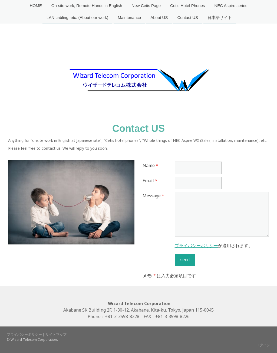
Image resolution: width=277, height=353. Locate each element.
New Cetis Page (146, 5)
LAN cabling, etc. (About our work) (77, 18)
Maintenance (129, 18)
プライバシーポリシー (196, 246)
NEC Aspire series (231, 5)
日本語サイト (219, 18)
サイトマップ (56, 334)
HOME (36, 5)
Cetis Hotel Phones (187, 5)
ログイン (263, 344)
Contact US (187, 18)
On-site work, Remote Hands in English (86, 5)
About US (159, 18)
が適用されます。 (214, 246)
